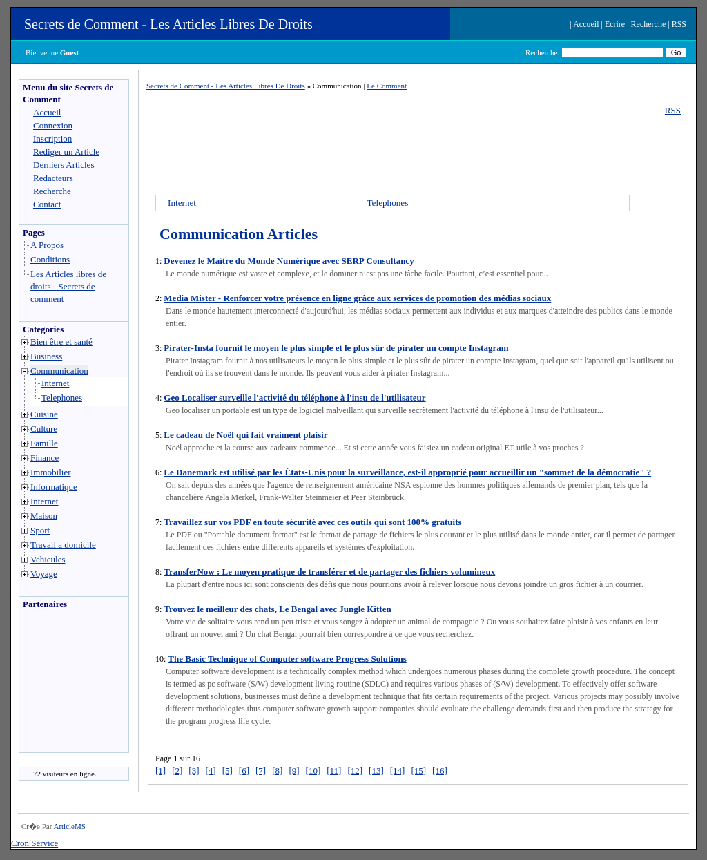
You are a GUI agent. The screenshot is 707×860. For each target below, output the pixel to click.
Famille (44, 443)
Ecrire (615, 24)
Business (46, 356)
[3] (193, 770)
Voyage (43, 573)
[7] (260, 770)
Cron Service (34, 843)
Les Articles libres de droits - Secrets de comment (68, 286)
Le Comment (387, 86)
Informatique (53, 486)
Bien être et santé (61, 341)
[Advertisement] (60, 684)
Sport (40, 530)
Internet (55, 383)
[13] (376, 770)
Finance (44, 457)
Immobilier (50, 472)
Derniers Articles (63, 165)
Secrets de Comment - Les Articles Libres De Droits (168, 24)
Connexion (52, 125)
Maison (43, 515)
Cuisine (44, 414)
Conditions (50, 259)
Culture (43, 428)
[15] (418, 770)
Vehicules (48, 559)
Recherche (648, 24)
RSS (679, 24)
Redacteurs (53, 178)
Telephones (61, 397)
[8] (277, 770)
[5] (227, 770)
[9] (294, 770)
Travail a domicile (63, 544)
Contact (47, 204)
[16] (439, 770)
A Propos (47, 245)
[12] (354, 770)
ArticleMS (69, 826)
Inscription (52, 138)
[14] (397, 770)
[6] (244, 770)
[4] (211, 770)
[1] (160, 770)
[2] (177, 770)
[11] (334, 770)
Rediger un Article (66, 151)
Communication (59, 370)
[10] (313, 770)
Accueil (586, 24)
